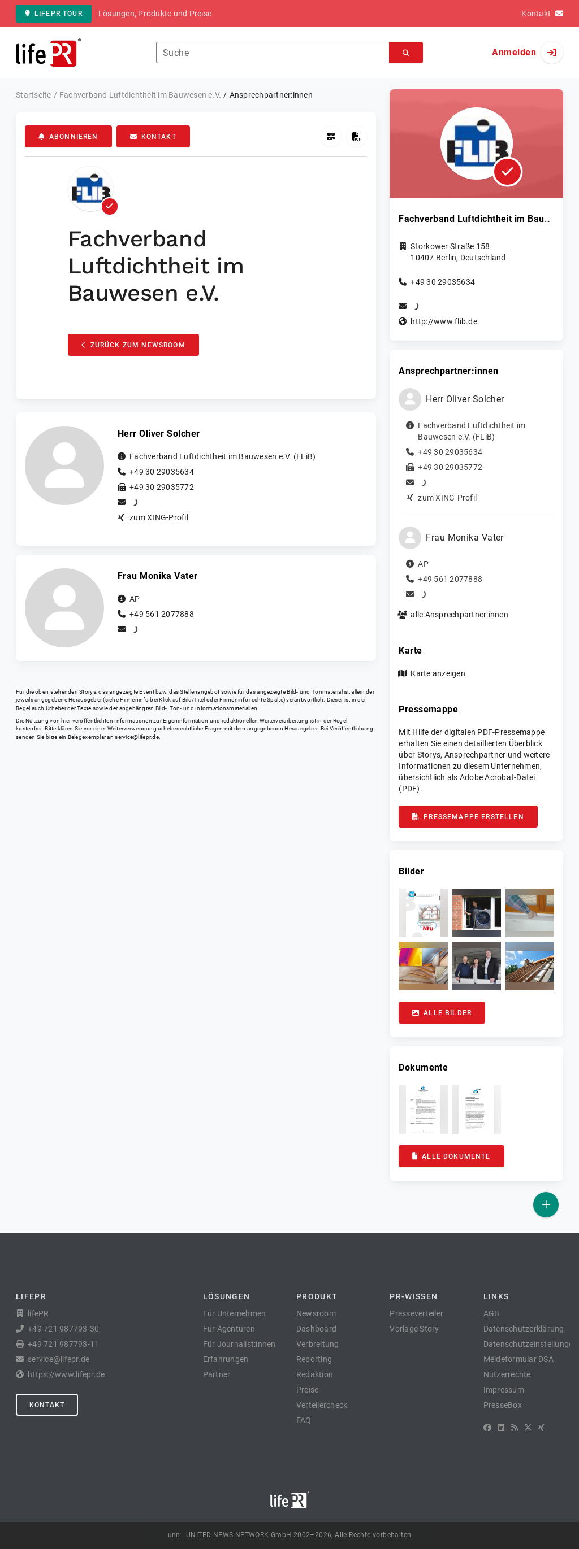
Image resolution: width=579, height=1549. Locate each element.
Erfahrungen (226, 1359)
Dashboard (316, 1328)
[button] (423, 913)
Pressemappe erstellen (468, 817)
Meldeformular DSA (518, 1359)
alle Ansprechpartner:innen (459, 614)
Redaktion (314, 1374)
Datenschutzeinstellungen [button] (530, 1343)
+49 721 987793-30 (63, 1328)
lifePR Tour (54, 14)
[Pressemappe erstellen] (356, 136)
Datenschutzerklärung (523, 1328)
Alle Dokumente (451, 1156)
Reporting (314, 1359)
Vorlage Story (414, 1328)
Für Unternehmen (234, 1313)
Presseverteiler (416, 1313)
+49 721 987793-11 (63, 1343)
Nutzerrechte (507, 1374)
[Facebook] (487, 1427)
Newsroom (316, 1313)
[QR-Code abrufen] (331, 136)
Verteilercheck (322, 1404)
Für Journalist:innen (239, 1343)
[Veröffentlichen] (546, 1204)
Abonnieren (68, 137)
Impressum (503, 1389)
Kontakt (153, 137)
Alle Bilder (442, 1013)
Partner (217, 1374)
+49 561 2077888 (161, 614)
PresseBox (502, 1404)
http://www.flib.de (444, 321)
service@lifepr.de (137, 737)
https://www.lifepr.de (66, 1374)
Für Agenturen (229, 1328)
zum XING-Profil (158, 517)
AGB (491, 1313)
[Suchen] (406, 53)
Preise (307, 1389)
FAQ (304, 1420)
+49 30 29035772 (161, 486)
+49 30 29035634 (161, 471)
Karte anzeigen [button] (438, 673)
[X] (528, 1427)
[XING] (541, 1427)
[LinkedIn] (501, 1427)
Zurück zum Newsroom (133, 345)
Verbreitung (317, 1343)
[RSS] (514, 1427)
